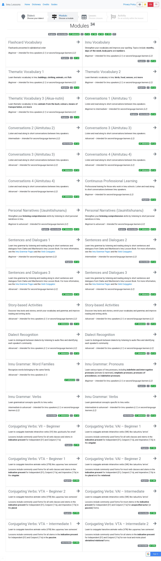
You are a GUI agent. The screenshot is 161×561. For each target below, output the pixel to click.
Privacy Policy (129, 4)
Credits (46, 4)
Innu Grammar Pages (24, 251)
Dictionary (36, 4)
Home (27, 4)
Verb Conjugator (48, 251)
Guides (54, 4)
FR (156, 4)
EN (150, 4)
